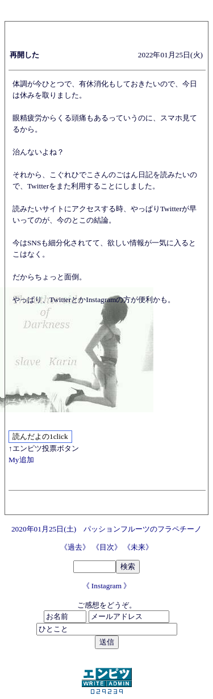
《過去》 (75, 547)
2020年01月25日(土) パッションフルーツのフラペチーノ (106, 529)
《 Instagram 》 (106, 585)
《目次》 (107, 547)
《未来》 (138, 547)
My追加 (21, 459)
